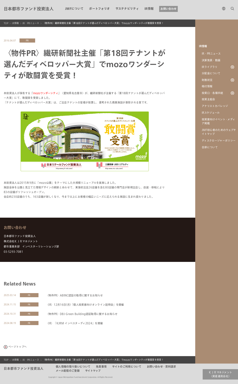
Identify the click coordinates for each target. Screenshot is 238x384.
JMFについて (74, 9)
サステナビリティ (127, 9)
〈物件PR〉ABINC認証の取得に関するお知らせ (74, 295)
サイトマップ (93, 371)
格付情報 (207, 87)
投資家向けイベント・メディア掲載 (218, 122)
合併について (210, 148)
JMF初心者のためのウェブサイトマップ (219, 133)
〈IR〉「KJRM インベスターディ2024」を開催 (74, 323)
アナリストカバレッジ (215, 107)
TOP (6, 23)
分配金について (211, 74)
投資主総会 (208, 100)
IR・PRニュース (30, 23)
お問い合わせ (168, 9)
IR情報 (149, 9)
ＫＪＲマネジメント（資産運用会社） (220, 374)
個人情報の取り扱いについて (73, 367)
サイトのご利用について (126, 367)
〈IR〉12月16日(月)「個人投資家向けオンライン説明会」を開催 (85, 305)
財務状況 (207, 80)
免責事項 (101, 367)
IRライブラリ (209, 67)
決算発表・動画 (211, 60)
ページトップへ (17, 347)
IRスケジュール (211, 114)
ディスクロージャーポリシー (219, 142)
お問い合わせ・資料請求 (161, 367)
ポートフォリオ (99, 9)
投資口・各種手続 (212, 94)
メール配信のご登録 (68, 371)
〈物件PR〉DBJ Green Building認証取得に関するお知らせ (82, 314)
